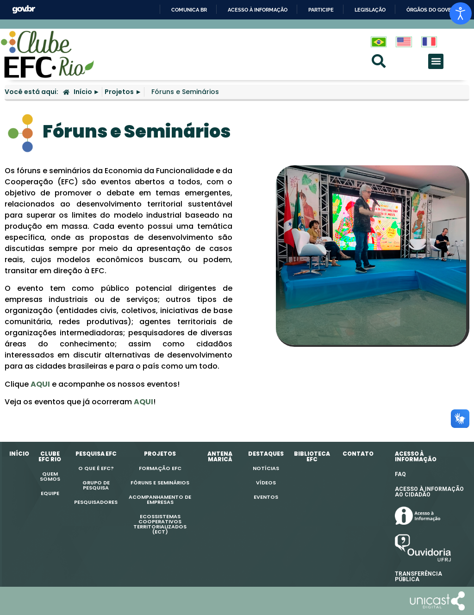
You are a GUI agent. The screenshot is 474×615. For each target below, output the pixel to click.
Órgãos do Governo (434, 9)
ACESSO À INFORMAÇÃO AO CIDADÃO (429, 492)
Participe (321, 9)
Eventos (266, 497)
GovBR (23, 9)
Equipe (50, 493)
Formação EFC (160, 468)
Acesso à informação (257, 9)
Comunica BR (189, 9)
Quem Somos (50, 476)
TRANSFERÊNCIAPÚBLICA (418, 577)
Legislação (370, 9)
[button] (435, 61)
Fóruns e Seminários (160, 482)
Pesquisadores (96, 502)
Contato (358, 454)
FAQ (400, 474)
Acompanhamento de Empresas (160, 499)
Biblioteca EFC (312, 456)
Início (19, 454)
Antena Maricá (219, 456)
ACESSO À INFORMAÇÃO (416, 456)
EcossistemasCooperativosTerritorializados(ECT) (160, 524)
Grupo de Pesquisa (96, 485)
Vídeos (266, 482)
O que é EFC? (96, 468)
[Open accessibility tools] (460, 13)
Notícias (266, 468)
